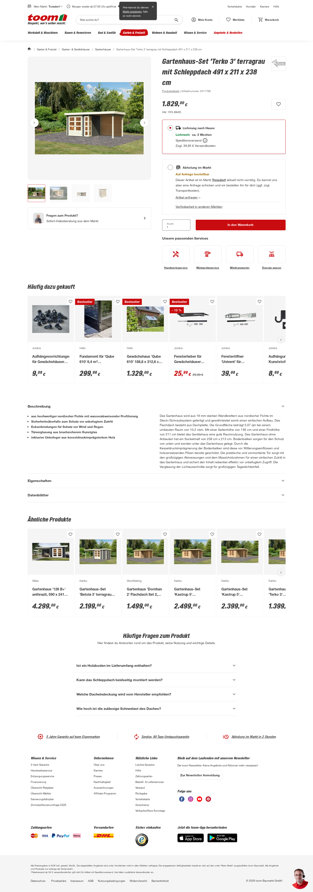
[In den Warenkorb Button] (241, 225)
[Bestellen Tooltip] (205, 140)
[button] (202, 19)
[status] (235, 19)
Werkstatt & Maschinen (42, 32)
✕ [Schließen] (153, 6)
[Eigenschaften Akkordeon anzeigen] (157, 481)
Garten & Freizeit (134, 32)
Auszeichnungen (104, 787)
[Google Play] (222, 841)
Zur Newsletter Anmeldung (200, 775)
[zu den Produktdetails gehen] (170, 91)
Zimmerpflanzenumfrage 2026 (48, 805)
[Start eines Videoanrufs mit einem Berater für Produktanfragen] (89, 218)
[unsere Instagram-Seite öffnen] (190, 800)
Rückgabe (141, 793)
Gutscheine (142, 805)
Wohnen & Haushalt (164, 32)
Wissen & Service (195, 32)
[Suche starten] (176, 19)
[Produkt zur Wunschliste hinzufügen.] (278, 104)
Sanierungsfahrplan (42, 799)
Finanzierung (38, 782)
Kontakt (251, 6)
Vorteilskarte (235, 6)
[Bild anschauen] (89, 118)
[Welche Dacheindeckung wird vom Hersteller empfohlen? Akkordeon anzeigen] (156, 694)
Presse (98, 776)
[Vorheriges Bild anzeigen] (34, 122)
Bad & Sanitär (107, 32)
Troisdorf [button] (55, 6)
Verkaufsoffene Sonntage (150, 810)
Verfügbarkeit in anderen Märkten (199, 206)
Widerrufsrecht (138, 881)
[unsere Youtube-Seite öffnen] (199, 800)
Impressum (76, 881)
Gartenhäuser (103, 49)
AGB (90, 881)
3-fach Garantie (40, 764)
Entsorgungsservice (42, 776)
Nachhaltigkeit (102, 782)
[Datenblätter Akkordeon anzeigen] (157, 495)
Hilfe (276, 6)
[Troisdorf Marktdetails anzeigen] (219, 180)
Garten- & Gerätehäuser (76, 49)
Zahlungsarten (143, 776)
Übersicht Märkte (41, 793)
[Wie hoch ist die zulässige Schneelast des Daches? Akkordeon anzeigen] (156, 708)
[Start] (30, 49)
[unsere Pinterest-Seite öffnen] (208, 800)
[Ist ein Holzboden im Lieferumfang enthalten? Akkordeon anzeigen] (156, 665)
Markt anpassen (132, 11)
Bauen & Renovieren (77, 32)
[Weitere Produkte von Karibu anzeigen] (276, 75)
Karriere (264, 6)
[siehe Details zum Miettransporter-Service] (240, 257)
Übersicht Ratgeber (42, 787)
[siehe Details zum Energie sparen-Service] (272, 257)
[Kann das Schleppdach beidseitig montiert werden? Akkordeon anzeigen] (156, 680)
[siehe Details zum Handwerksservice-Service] (176, 257)
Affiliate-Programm (105, 793)
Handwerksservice (41, 770)
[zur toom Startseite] (47, 20)
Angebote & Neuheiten (228, 32)
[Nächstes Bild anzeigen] (144, 122)
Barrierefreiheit (160, 881)
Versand (140, 787)
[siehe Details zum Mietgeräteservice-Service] (208, 257)
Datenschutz (38, 881)
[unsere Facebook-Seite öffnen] (181, 800)
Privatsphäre (58, 881)
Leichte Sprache (144, 764)
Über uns (99, 764)
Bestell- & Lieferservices (149, 782)
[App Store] (190, 841)
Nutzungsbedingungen (111, 881)
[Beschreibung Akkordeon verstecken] (157, 406)
